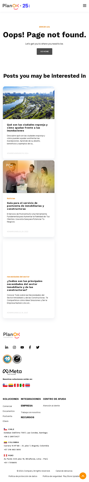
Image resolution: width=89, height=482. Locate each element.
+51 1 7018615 (10, 462)
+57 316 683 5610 (12, 449)
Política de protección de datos (23, 476)
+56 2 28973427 (12, 436)
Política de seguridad (52, 476)
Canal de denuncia (64, 471)
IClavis (5, 421)
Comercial (7, 406)
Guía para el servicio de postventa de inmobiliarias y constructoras (25, 205)
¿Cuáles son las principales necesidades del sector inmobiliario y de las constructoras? (24, 285)
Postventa (7, 416)
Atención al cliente (51, 405)
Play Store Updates (72, 476)
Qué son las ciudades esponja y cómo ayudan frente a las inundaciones (27, 127)
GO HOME (44, 51)
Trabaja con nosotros (31, 412)
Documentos (9, 411)
